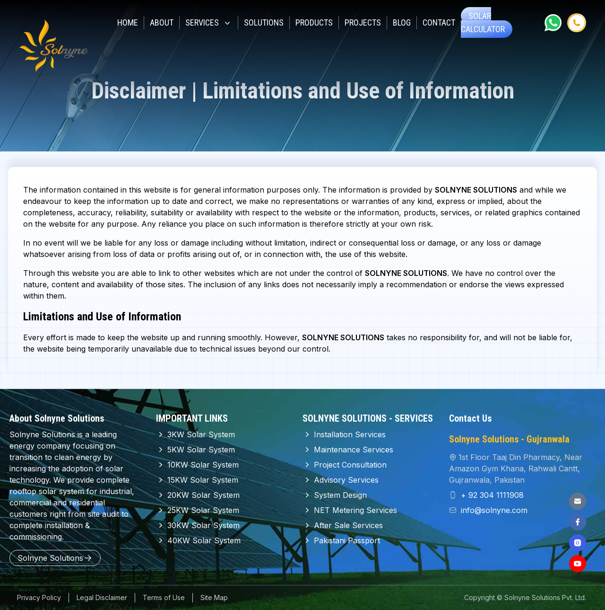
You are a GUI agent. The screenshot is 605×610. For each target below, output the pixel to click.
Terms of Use (164, 597)
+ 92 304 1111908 (491, 495)
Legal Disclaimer (102, 597)
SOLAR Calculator (483, 22)
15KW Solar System (197, 480)
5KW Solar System (195, 449)
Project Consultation (344, 464)
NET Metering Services (349, 510)
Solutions (264, 22)
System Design (334, 495)
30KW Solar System (198, 525)
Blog (402, 22)
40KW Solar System (198, 540)
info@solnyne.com (492, 510)
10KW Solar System (197, 464)
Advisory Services (340, 480)
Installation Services (344, 434)
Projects (363, 22)
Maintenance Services (347, 449)
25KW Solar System (197, 510)
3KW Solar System (195, 434)
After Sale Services (342, 525)
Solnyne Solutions (55, 558)
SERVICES (208, 23)
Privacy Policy (39, 597)
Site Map (214, 597)
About (161, 22)
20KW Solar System (198, 495)
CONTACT (439, 22)
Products (314, 22)
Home (127, 22)
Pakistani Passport (341, 540)
